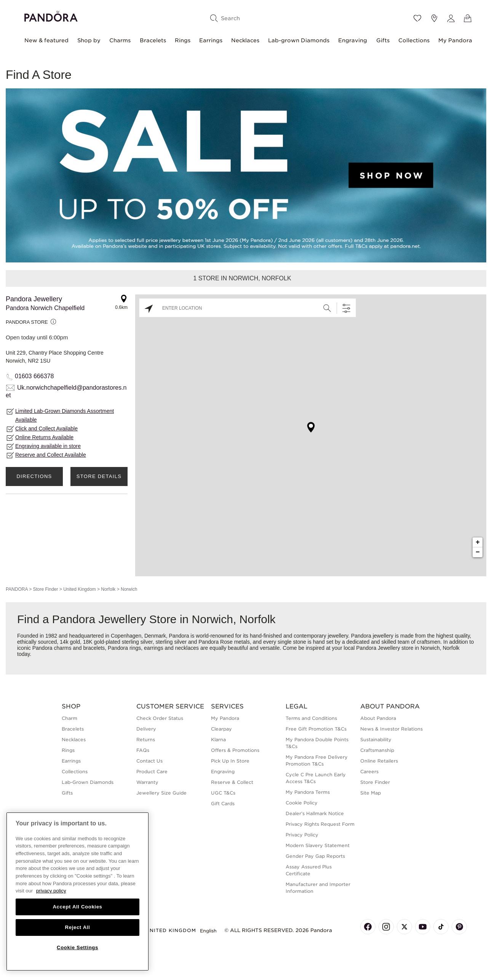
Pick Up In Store (230, 761)
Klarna (218, 739)
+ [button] (478, 542)
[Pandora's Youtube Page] (422, 926)
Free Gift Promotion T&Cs (316, 729)
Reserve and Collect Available (50, 455)
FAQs (142, 750)
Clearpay (221, 729)
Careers (369, 771)
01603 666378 (34, 376)
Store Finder (45, 589)
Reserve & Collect (232, 782)
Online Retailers (379, 761)
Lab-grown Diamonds (298, 40)
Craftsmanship (377, 750)
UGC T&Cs (223, 793)
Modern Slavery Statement (318, 845)
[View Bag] (467, 18)
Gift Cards (223, 803)
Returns (145, 739)
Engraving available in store (48, 446)
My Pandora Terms (308, 792)
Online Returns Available (44, 437)
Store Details (99, 476)
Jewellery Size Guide (161, 793)
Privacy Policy (302, 835)
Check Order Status (159, 718)
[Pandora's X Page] (404, 926)
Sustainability (375, 739)
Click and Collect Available (46, 428)
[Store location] (434, 18)
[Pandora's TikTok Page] (441, 926)
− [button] (478, 552)
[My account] (450, 18)
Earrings (210, 40)
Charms (120, 40)
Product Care (152, 771)
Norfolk (108, 589)
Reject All (77, 927)
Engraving (352, 40)
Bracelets (153, 40)
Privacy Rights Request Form (320, 824)
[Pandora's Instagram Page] (386, 926)
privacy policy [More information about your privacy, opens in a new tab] (51, 891)
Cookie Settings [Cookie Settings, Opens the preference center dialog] (77, 947)
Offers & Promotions (235, 750)
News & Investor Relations (391, 729)
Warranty (147, 782)
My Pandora (455, 40)
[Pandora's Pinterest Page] (459, 926)
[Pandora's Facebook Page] (367, 926)
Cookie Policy (302, 803)
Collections (414, 40)
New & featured (46, 40)
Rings (182, 40)
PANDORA (17, 589)
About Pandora (378, 718)
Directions (34, 476)
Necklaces (245, 40)
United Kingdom (79, 589)
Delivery (146, 729)
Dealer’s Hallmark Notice (315, 813)
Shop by (89, 40)
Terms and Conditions (311, 718)
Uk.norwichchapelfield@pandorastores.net (66, 391)
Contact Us (149, 761)
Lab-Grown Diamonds (87, 782)
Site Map (370, 793)
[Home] (51, 15)
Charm (69, 718)
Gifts (383, 40)
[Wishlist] (417, 18)
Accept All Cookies (77, 907)
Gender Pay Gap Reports (315, 856)
